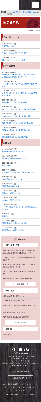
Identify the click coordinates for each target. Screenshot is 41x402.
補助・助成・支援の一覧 (20, 284)
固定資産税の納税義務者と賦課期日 (14, 223)
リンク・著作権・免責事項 (10, 384)
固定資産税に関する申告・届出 (13, 179)
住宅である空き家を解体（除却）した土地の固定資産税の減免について (19, 94)
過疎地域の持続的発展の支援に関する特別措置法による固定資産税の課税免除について (19, 76)
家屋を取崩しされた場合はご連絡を (14, 60)
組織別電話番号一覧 (20, 378)
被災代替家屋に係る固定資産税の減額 (15, 137)
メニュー (35, 5)
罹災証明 (5, 216)
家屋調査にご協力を (9, 46)
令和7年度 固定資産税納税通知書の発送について (19, 172)
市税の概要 (6, 165)
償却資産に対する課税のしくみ (13, 230)
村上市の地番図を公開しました (13, 151)
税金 (34, 12)
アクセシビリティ (9, 387)
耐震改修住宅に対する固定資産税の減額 (16, 130)
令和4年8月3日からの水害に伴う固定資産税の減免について (19, 208)
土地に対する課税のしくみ (11, 200)
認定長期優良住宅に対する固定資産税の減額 (17, 123)
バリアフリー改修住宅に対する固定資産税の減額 (19, 109)
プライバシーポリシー (28, 384)
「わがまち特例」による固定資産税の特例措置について (19, 85)
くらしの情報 (27, 12)
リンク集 (31, 387)
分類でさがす (16, 12)
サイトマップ (21, 387)
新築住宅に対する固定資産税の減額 (14, 102)
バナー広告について (20, 390)
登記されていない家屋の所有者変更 (14, 53)
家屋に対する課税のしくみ (11, 193)
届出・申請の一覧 (20, 322)
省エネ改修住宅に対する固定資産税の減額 (16, 116)
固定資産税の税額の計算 (10, 186)
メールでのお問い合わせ (20, 371)
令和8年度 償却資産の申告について (14, 158)
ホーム (9, 12)
